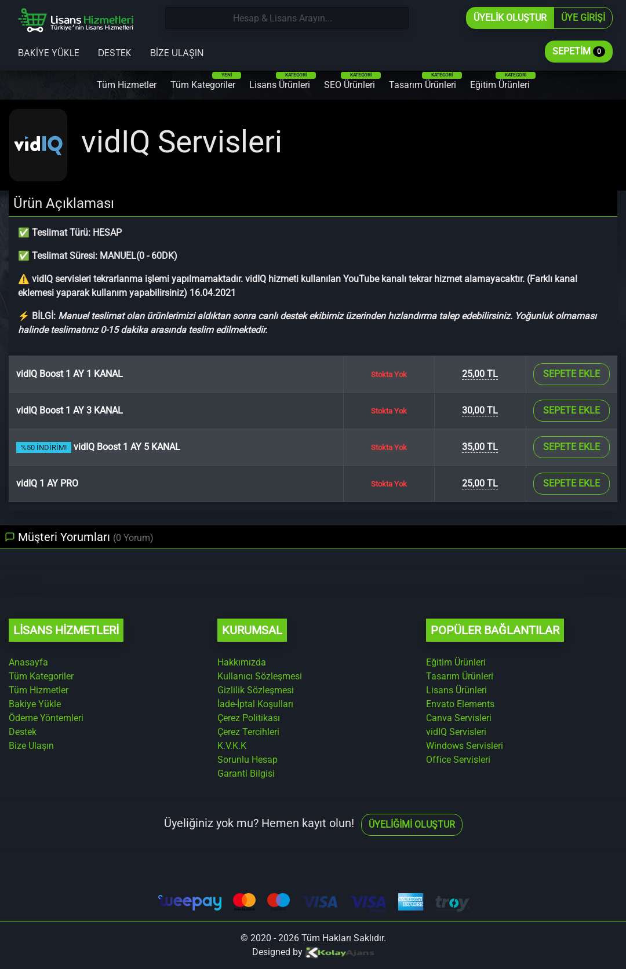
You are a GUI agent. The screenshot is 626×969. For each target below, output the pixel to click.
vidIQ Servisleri (456, 731)
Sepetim (578, 51)
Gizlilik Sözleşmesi (255, 690)
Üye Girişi (583, 17)
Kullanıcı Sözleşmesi (259, 676)
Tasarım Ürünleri (425, 81)
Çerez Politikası (248, 717)
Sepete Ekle (571, 373)
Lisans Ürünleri (282, 81)
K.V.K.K (231, 745)
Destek (115, 51)
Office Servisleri (458, 759)
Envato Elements (460, 704)
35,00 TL (480, 446)
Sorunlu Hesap (247, 759)
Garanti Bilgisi (246, 773)
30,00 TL (480, 410)
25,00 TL (480, 373)
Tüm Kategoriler (205, 81)
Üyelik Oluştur (510, 17)
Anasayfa (28, 662)
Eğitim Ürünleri (503, 81)
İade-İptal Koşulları (255, 704)
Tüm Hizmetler (126, 84)
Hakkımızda (241, 662)
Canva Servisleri (459, 717)
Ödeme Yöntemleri (46, 717)
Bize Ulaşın (176, 51)
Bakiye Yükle (48, 51)
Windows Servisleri (464, 745)
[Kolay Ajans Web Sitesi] (339, 951)
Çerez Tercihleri (248, 731)
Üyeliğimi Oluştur (412, 824)
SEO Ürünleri (352, 81)
